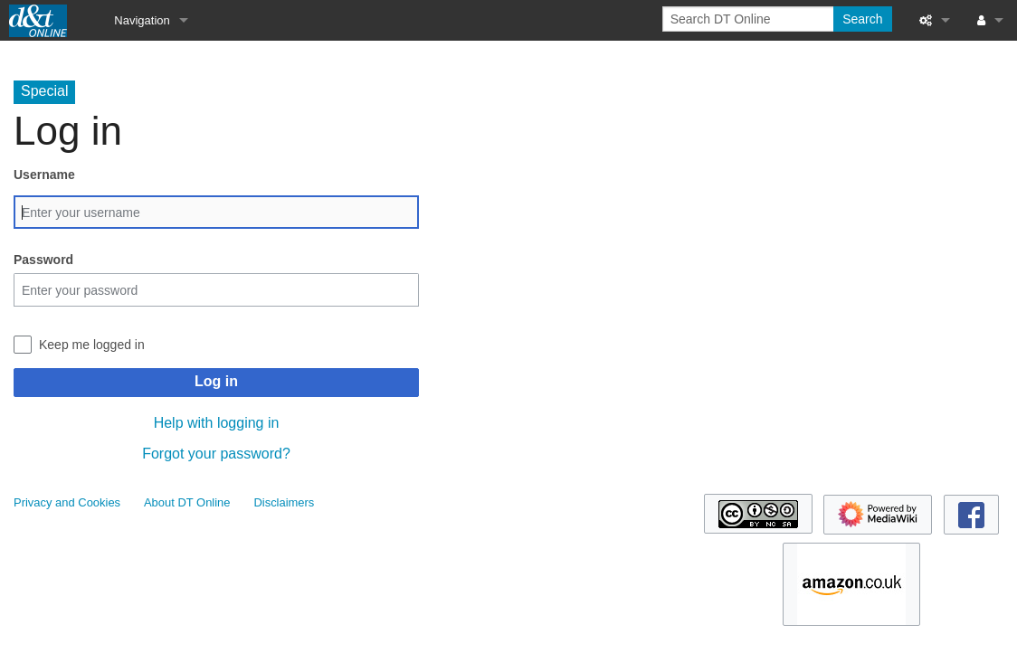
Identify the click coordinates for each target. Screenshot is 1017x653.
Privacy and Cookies (67, 502)
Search (862, 19)
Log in (216, 381)
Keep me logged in (92, 344)
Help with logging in (217, 423)
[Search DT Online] (749, 19)
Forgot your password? (216, 453)
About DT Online (187, 502)
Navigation (141, 20)
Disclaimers (283, 502)
